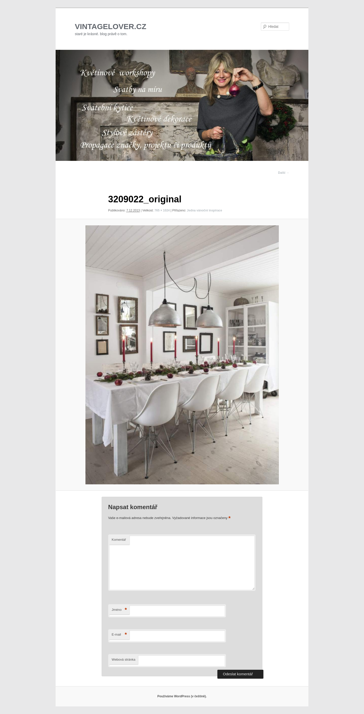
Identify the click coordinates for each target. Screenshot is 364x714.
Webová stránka (123, 659)
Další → (283, 173)
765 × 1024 (162, 210)
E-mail (119, 634)
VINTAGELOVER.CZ (110, 26)
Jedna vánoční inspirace (204, 210)
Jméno (119, 610)
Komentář (119, 540)
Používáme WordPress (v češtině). (182, 696)
